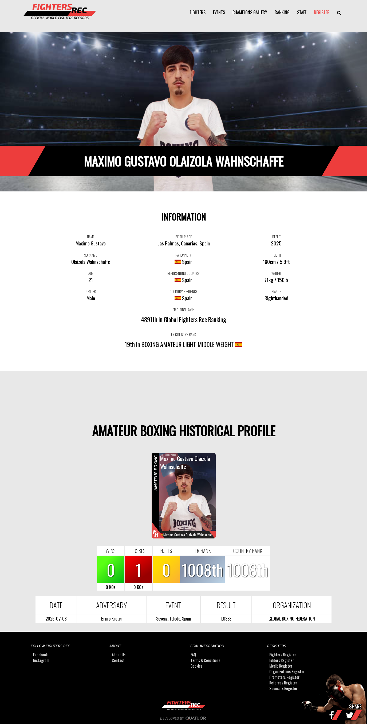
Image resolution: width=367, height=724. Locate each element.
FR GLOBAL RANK (183, 309)
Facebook (40, 654)
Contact (118, 660)
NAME (90, 236)
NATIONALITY (183, 255)
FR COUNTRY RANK (183, 334)
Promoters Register (284, 677)
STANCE (276, 291)
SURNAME (90, 255)
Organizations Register (287, 671)
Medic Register (280, 665)
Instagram (41, 660)
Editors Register (281, 660)
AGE (90, 273)
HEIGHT (276, 255)
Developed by (183, 718)
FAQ (193, 654)
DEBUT (276, 236)
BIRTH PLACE (183, 236)
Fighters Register (282, 654)
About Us (118, 654)
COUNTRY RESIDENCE (183, 291)
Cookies (196, 665)
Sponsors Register (283, 688)
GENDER (91, 291)
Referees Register (283, 682)
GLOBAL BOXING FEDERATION (292, 618)
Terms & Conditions (205, 660)
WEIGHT (276, 273)
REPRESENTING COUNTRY (183, 273)
